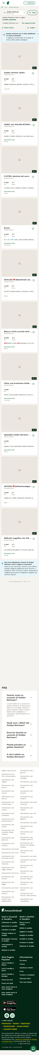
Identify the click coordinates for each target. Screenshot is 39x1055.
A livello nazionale (9, 19)
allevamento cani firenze (26, 852)
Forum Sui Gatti (7, 983)
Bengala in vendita (26, 935)
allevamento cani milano (26, 827)
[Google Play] (9, 1002)
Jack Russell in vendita (7, 945)
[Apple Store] (10, 1009)
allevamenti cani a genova (27, 772)
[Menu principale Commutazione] (4, 3)
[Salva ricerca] (33, 1048)
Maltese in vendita (8, 950)
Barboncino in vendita (9, 926)
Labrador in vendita (9, 930)
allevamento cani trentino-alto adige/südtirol (8, 899)
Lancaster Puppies (10, 1029)
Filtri (32, 13)
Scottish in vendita (26, 939)
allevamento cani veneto (26, 809)
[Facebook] (6, 1015)
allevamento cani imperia (8, 892)
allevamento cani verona (8, 792)
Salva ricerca (8, 28)
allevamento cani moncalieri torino (8, 857)
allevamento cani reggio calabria (8, 868)
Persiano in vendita (27, 942)
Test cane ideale (26, 982)
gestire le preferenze (9, 1043)
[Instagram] (12, 1015)
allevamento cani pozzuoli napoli (26, 878)
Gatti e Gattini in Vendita (27, 918)
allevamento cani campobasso (26, 900)
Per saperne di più (28, 23)
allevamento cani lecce (10, 873)
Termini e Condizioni (27, 975)
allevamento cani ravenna (8, 844)
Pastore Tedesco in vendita (9, 934)
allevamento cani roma (10, 853)
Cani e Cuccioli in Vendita (9, 918)
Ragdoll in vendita (26, 932)
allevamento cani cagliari (8, 781)
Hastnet (16, 1023)
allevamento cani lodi (28, 813)
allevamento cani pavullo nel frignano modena (27, 845)
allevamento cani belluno (8, 798)
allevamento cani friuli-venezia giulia (9, 775)
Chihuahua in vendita (9, 922)
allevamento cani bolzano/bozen (8, 820)
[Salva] (33, 73)
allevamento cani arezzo (26, 889)
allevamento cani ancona (8, 786)
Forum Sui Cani (7, 980)
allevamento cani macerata (8, 863)
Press (22, 971)
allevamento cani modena (26, 798)
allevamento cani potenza (26, 866)
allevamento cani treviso (26, 833)
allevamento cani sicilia (10, 849)
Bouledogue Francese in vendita (9, 940)
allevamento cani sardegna (26, 777)
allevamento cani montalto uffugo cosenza (8, 832)
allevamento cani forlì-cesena (28, 861)
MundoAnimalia (9, 1026)
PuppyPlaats (25, 1023)
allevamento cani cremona (26, 883)
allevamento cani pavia (28, 823)
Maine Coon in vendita (25, 923)
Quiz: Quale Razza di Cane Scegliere (9, 988)
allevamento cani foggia (8, 883)
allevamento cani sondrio (8, 809)
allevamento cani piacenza (8, 839)
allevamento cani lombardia (8, 814)
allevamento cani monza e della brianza (28, 894)
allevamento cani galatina (26, 818)
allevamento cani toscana (26, 792)
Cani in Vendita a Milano (8, 964)
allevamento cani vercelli (8, 878)
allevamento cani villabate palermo (26, 838)
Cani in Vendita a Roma (8, 969)
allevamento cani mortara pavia (8, 803)
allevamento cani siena (10, 888)
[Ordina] (32, 28)
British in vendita (26, 928)
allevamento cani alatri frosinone (28, 803)
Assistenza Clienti (26, 968)
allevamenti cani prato (28, 856)
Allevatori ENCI (25, 978)
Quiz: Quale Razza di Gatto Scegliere (9, 993)
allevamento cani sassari (8, 826)
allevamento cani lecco (28, 782)
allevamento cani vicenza (26, 872)
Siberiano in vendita (27, 946)
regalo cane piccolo (9, 771)
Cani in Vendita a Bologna (8, 975)
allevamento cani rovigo (26, 786)
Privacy (22, 964)
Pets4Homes (6, 1023)
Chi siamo (23, 960)
